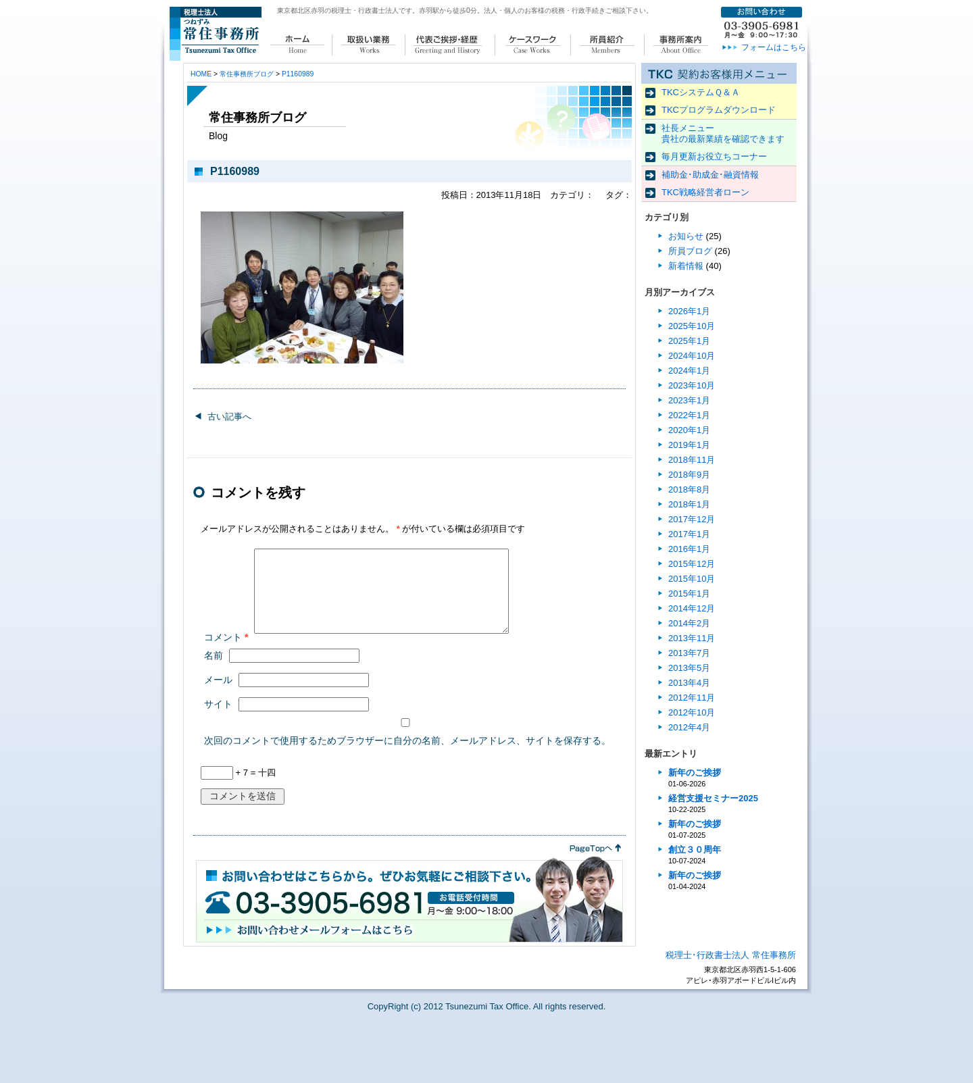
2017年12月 (691, 519)
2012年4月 (689, 727)
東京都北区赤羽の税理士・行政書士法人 (338, 10)
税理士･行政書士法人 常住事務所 (731, 971)
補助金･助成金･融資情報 (710, 175)
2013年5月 (689, 668)
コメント (226, 653)
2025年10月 (691, 326)
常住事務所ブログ (247, 74)
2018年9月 (689, 475)
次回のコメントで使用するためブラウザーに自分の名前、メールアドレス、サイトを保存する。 (407, 756)
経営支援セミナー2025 (713, 798)
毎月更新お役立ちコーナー (714, 156)
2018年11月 (691, 460)
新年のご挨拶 (694, 772)
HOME (201, 74)
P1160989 (298, 74)
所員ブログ (690, 251)
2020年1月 (689, 430)
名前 (213, 671)
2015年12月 (691, 564)
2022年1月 (689, 415)
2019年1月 (689, 445)
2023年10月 (691, 385)
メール (218, 695)
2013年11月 (691, 638)
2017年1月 (689, 534)
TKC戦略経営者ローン (705, 192)
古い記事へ (229, 416)
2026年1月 (689, 311)
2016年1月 (689, 549)
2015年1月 (689, 593)
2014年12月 (691, 608)
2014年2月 (689, 623)
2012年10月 (691, 712)
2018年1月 (689, 504)
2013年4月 (689, 683)
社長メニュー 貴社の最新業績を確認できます (723, 133)
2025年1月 (689, 341)
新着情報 (685, 266)
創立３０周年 (694, 850)
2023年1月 (689, 400)
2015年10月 (691, 579)
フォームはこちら (773, 47)
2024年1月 (689, 371)
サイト (218, 720)
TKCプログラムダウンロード (719, 110)
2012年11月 (691, 697)
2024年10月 (691, 356)
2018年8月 (689, 489)
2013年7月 (689, 653)
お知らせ (685, 236)
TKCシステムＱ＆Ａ (701, 92)
